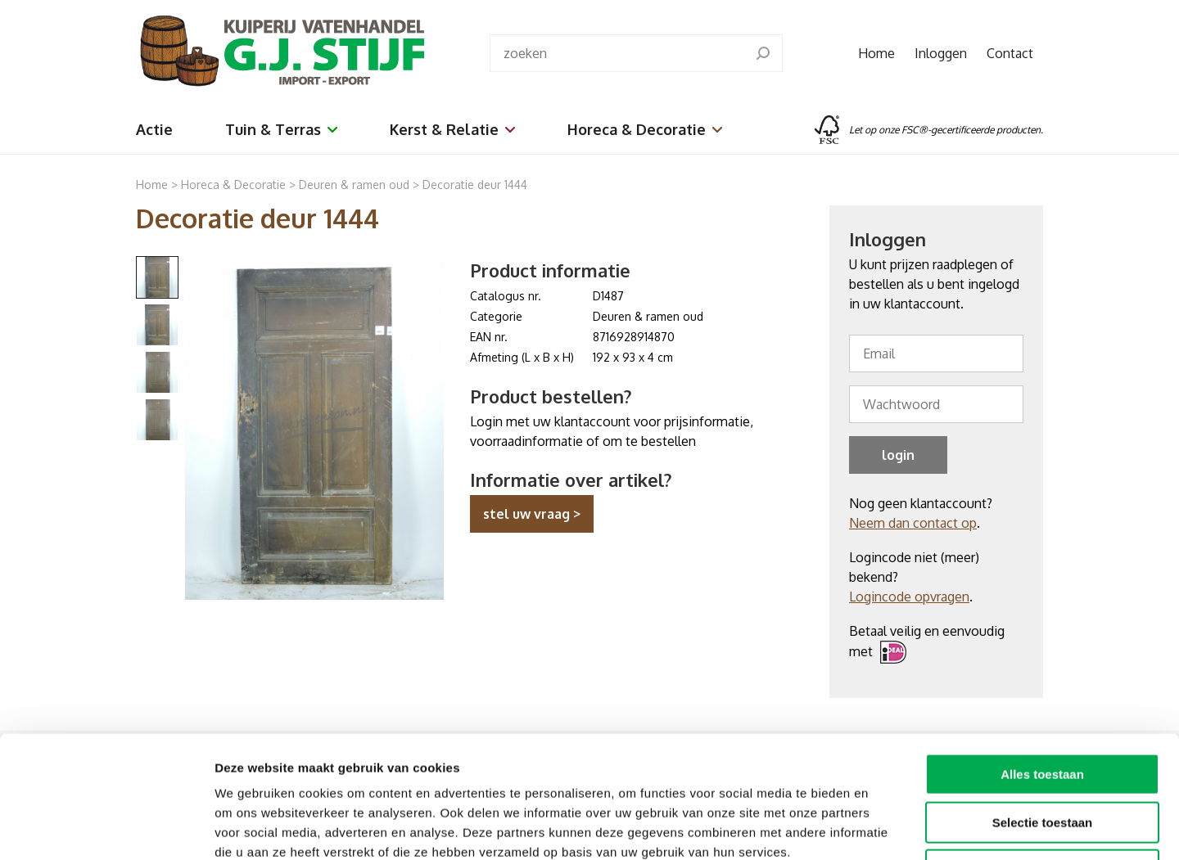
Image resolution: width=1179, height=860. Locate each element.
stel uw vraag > (531, 514)
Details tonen (885, 828)
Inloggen (941, 53)
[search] (763, 53)
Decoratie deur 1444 (474, 184)
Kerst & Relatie (452, 129)
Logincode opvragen (909, 596)
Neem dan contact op (913, 523)
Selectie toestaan (1042, 708)
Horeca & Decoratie (644, 129)
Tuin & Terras (281, 129)
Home (876, 53)
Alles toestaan (1042, 660)
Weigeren (1041, 756)
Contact (1010, 53)
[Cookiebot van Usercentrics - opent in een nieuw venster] (106, 828)
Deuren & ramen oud (354, 184)
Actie (154, 129)
